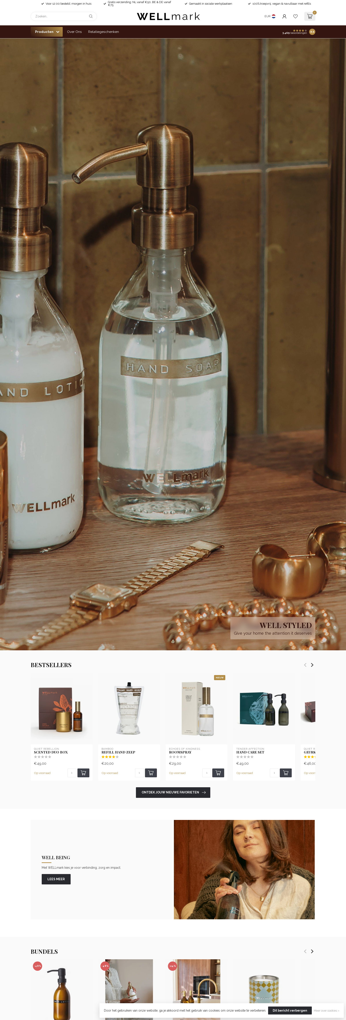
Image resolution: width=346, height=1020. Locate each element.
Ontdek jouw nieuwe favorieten (174, 792)
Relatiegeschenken (103, 32)
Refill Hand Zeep (118, 752)
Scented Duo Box (51, 752)
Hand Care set (250, 752)
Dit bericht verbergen (290, 1010)
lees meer (56, 879)
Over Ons (74, 32)
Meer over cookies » (326, 1010)
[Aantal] (72, 772)
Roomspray (180, 752)
